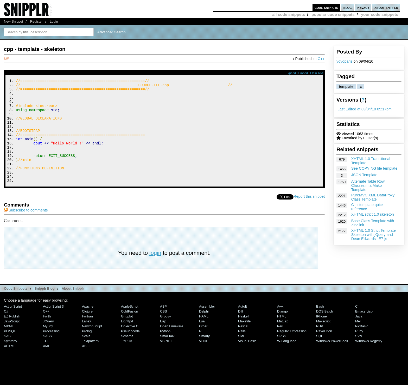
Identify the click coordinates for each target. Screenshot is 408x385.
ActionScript (13, 326)
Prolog (87, 351)
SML (241, 355)
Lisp (163, 341)
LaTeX (87, 341)
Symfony (10, 360)
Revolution (324, 351)
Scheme (127, 355)
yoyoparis (344, 61)
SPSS (281, 355)
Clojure (87, 331)
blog (347, 7)
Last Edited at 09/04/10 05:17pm (364, 109)
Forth (47, 336)
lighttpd (127, 341)
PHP (319, 346)
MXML (9, 346)
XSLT (86, 365)
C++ (321, 59)
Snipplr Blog (45, 308)
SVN (358, 355)
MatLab (282, 341)
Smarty (204, 355)
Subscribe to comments (26, 230)
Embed (303, 73)
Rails (242, 351)
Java (358, 336)
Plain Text (316, 73)
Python (165, 351)
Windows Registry (368, 360)
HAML (203, 336)
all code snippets (288, 14)
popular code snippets (333, 14)
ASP (163, 326)
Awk (280, 326)
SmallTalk (167, 355)
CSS (163, 331)
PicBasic (361, 346)
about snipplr (386, 7)
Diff (240, 331)
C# (6, 331)
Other (203, 346)
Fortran (87, 336)
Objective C (129, 346)
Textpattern (90, 360)
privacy (363, 7)
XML (46, 365)
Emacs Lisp (364, 331)
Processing (51, 351)
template (346, 86)
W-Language (286, 360)
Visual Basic (247, 360)
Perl (280, 346)
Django (282, 331)
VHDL (203, 360)
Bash (320, 326)
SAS (7, 355)
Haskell (243, 336)
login (155, 272)
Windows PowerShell (332, 360)
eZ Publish (12, 336)
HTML (281, 336)
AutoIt (242, 326)
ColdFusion (129, 331)
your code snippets (379, 14)
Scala (86, 355)
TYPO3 (126, 360)
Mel (358, 341)
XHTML (9, 365)
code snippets (326, 7)
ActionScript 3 (53, 326)
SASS (47, 355)
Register (36, 21)
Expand (291, 73)
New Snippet (13, 21)
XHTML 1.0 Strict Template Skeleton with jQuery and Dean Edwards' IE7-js (373, 234)
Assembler (207, 326)
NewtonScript (92, 346)
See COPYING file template (374, 168)
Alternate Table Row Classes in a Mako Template (368, 185)
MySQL (48, 346)
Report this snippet (309, 216)
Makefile (244, 341)
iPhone (321, 336)
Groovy (165, 336)
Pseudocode (130, 351)
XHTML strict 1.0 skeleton (372, 214)
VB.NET (166, 360)
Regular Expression (292, 351)
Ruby (359, 351)
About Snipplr (73, 308)
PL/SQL (10, 351)
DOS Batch (324, 331)
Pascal (243, 346)
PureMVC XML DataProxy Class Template (373, 197)
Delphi (204, 331)
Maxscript (323, 341)
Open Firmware (171, 346)
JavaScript (12, 341)
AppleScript (129, 326)
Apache (87, 326)
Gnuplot (127, 336)
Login (54, 21)
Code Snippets (16, 308)
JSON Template (364, 175)
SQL (319, 355)
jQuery (48, 341)
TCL (46, 360)
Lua (202, 341)
